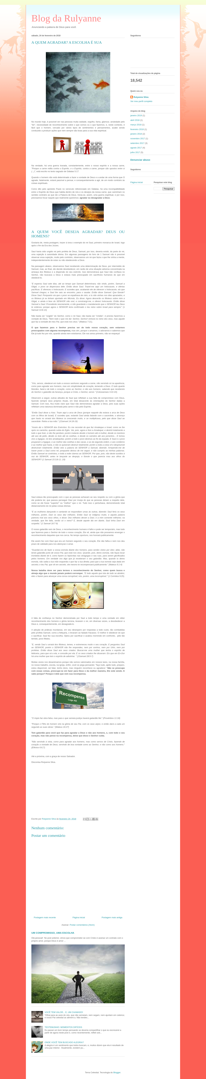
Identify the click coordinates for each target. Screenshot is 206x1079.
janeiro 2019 (136, 115)
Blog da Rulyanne (66, 18)
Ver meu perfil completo (141, 101)
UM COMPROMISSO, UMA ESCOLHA (52, 932)
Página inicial (79, 917)
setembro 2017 (137, 143)
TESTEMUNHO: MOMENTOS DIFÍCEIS (63, 1027)
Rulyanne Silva (141, 97)
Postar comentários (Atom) (82, 925)
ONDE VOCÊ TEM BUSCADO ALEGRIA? (64, 1042)
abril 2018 (135, 120)
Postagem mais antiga (112, 917)
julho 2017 (135, 152)
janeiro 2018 (136, 134)
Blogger (116, 1072)
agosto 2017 (136, 147)
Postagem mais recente (45, 917)
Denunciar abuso (140, 159)
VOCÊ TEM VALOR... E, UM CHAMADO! (64, 1012)
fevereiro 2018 (137, 129)
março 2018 (135, 124)
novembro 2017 (137, 138)
